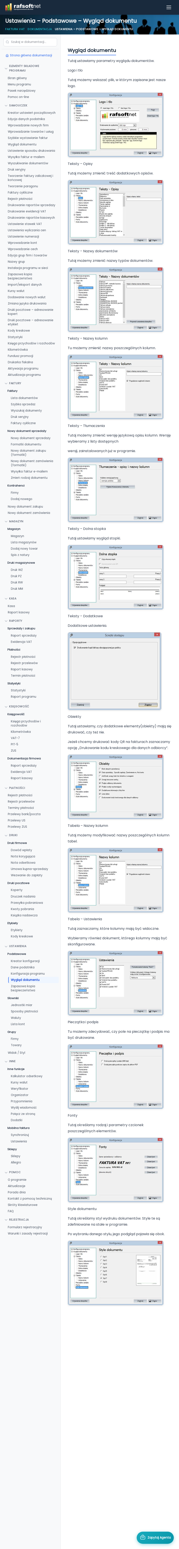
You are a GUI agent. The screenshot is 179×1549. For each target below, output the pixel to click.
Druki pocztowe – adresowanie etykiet (30, 322)
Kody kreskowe (19, 331)
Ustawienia (15, 946)
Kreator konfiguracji (25, 961)
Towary (16, 1045)
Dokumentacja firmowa (24, 758)
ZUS (13, 751)
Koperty (17, 890)
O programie (17, 1180)
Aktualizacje (16, 1186)
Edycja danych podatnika (26, 119)
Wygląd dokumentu (22, 144)
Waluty (16, 1018)
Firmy (15, 493)
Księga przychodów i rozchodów (31, 343)
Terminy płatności (21, 808)
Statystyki (15, 337)
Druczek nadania (23, 896)
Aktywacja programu (23, 368)
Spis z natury (20, 555)
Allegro (16, 1162)
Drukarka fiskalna (20, 362)
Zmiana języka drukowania (27, 303)
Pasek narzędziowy (22, 91)
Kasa (10, 598)
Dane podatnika (22, 967)
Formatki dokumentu (26, 444)
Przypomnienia (21, 1101)
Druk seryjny (17, 170)
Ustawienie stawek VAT (25, 224)
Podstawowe (16, 954)
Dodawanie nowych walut (27, 297)
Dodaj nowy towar (24, 549)
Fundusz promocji (20, 356)
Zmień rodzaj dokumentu (29, 478)
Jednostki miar (21, 1005)
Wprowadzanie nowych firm (28, 125)
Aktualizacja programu (24, 375)
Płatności (13, 650)
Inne (10, 1061)
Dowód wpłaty (21, 850)
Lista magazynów (23, 542)
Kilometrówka (18, 350)
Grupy (11, 1032)
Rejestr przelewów (24, 663)
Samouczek (15, 105)
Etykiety (12, 923)
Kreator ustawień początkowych (32, 113)
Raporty (13, 621)
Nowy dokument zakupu (25, 507)
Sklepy (12, 1149)
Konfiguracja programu (28, 974)
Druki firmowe (17, 843)
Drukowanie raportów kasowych (31, 218)
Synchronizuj (20, 1135)
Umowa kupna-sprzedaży (29, 869)
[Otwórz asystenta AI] (155, 1538)
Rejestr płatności (20, 199)
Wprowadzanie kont (22, 243)
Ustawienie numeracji (23, 237)
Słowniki (13, 998)
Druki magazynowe (21, 563)
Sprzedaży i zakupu (21, 628)
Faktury (12, 391)
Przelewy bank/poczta (24, 814)
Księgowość (16, 706)
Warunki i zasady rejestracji (28, 1233)
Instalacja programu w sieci (28, 268)
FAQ (11, 1211)
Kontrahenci (16, 486)
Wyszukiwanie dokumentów (28, 163)
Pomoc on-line (18, 97)
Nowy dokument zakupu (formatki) (28, 453)
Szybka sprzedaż (23, 404)
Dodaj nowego (21, 499)
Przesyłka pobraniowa (27, 903)
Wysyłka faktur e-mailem (26, 157)
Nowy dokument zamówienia (29, 513)
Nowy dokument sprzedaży (26, 431)
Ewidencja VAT (21, 642)
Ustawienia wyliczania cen (27, 230)
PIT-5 (14, 744)
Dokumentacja (40, 29)
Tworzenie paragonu (23, 186)
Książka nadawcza (24, 915)
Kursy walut (16, 291)
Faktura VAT (15, 29)
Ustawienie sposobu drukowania (31, 151)
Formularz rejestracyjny (25, 1227)
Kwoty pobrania (22, 909)
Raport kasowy (19, 612)
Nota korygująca (23, 856)
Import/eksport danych (25, 285)
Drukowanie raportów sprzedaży (31, 205)
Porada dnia (17, 1192)
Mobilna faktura (18, 1128)
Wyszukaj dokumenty (26, 411)
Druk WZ (17, 570)
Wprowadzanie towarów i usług (31, 132)
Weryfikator (19, 1089)
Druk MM (17, 589)
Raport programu (23, 697)
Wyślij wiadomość (24, 1108)
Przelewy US (16, 820)
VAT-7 (15, 738)
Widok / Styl (16, 1053)
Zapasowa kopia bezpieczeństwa (20, 276)
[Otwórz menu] (169, 7)
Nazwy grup (16, 262)
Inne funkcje (16, 1069)
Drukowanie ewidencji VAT (27, 211)
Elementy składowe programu (21, 68)
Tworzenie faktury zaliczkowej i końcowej (30, 178)
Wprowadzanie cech (23, 249)
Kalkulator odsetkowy (27, 1076)
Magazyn (13, 521)
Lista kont (18, 1024)
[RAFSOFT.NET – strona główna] (23, 7)
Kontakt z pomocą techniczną (30, 1199)
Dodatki (16, 1120)
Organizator (19, 1095)
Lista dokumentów (24, 398)
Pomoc (12, 1172)
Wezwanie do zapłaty (27, 875)
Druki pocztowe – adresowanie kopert (30, 312)
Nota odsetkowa (23, 863)
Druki (11, 835)
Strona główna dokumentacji (29, 55)
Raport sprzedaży (24, 636)
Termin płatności (23, 676)
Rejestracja (16, 1220)
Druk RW (17, 582)
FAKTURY (12, 383)
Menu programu (19, 84)
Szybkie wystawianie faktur (28, 138)
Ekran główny (17, 78)
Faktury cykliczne (20, 193)
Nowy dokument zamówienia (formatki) (32, 463)
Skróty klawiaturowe (23, 1205)
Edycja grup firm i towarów (27, 255)
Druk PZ (16, 576)
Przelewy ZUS (17, 827)
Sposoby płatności (24, 1011)
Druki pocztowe (18, 883)
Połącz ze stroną (23, 1114)
